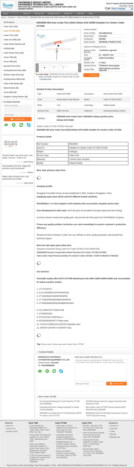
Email (131, 6)
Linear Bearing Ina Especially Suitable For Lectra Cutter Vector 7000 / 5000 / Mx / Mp (40, 429)
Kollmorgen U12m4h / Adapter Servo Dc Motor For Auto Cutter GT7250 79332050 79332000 (66, 429)
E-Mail (112, 431)
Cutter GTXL (9, 35)
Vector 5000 (8, 92)
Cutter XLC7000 (10, 40)
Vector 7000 (8, 57)
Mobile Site (115, 437)
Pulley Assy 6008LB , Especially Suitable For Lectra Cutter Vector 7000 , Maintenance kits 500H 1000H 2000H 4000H (40, 448)
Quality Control (53, 14)
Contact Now (18, 119)
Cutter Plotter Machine (13, 44)
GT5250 (7, 48)
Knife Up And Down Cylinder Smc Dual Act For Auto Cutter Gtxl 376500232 (93, 435)
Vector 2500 (8, 62)
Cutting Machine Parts (13, 70)
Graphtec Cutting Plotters (14, 97)
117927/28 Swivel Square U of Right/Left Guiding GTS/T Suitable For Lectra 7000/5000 (40, 458)
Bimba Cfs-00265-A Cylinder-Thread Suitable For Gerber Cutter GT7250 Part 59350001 (66, 454)
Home (5, 14)
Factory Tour (39, 14)
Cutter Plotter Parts (11, 53)
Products (15, 14)
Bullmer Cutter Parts (12, 75)
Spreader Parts (10, 66)
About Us (26, 14)
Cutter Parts (8, 27)
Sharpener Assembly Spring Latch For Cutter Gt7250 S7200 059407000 (68, 249)
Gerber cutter (46, 344)
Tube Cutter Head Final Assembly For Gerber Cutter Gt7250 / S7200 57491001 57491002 (77, 256)
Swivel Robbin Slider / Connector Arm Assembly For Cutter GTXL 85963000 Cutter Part (93, 452)
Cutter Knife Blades (11, 84)
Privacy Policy (12, 465)
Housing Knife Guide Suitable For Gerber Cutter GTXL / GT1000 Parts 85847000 (93, 443)
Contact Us (68, 14)
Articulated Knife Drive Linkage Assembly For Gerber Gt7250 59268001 (66, 437)
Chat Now (123, 6)
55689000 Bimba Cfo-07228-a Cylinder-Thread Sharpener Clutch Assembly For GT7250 (66, 445)
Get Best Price (45, 79)
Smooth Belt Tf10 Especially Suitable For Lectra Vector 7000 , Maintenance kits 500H (40, 438)
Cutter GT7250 (22, 17)
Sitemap (113, 434)
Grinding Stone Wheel (12, 79)
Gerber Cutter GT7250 (75, 344)
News (91, 14)
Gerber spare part (59, 344)
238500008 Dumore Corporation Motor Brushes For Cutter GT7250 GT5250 (71, 252)
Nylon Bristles (9, 88)
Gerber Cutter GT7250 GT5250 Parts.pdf (55, 126)
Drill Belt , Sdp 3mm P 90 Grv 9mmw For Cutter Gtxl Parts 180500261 (93, 428)
